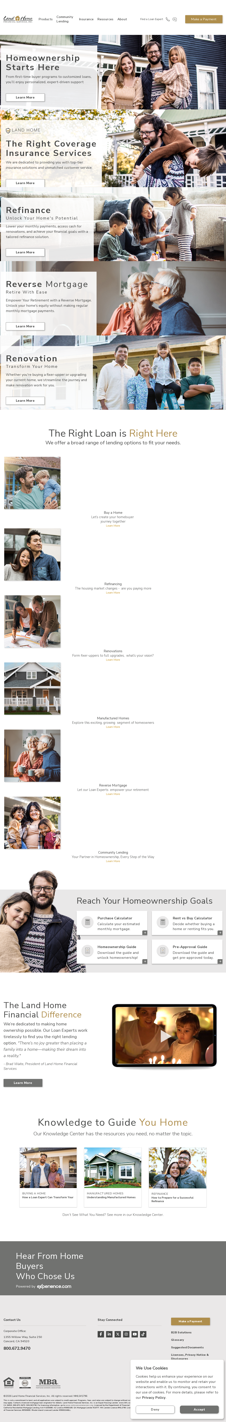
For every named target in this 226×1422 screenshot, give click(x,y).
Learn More (25, 97)
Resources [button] (105, 19)
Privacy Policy (154, 1397)
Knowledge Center (148, 1214)
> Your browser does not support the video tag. (163, 1036)
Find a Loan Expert (151, 19)
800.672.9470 (17, 1348)
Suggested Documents (187, 1347)
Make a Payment (204, 19)
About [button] (122, 19)
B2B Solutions (181, 1332)
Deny (155, 1409)
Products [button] (46, 19)
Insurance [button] (86, 19)
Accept (199, 1409)
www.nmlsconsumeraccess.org (79, 1405)
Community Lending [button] (64, 19)
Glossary (177, 1340)
